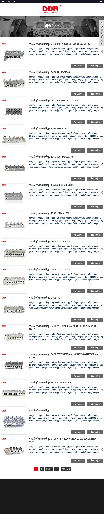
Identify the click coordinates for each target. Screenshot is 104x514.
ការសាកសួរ (78, 66)
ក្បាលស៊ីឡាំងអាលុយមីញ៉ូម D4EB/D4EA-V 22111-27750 (53, 100)
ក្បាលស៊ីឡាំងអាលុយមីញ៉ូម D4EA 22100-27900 (49, 72)
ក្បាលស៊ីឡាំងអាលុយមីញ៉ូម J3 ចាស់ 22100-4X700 (50, 382)
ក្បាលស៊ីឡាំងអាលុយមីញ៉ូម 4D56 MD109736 (48, 128)
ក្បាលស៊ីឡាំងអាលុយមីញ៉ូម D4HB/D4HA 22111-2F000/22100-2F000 (59, 44)
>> (57, 469)
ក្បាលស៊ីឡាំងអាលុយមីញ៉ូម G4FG (43, 411)
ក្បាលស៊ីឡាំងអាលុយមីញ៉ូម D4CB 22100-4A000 (49, 241)
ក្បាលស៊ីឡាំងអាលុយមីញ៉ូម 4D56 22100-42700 (49, 213)
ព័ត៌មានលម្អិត (95, 66)
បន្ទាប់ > (49, 469)
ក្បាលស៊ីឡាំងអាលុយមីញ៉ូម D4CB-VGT (45, 298)
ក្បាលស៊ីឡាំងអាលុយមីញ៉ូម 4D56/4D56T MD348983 (51, 185)
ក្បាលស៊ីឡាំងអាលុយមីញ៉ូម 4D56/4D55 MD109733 (51, 157)
